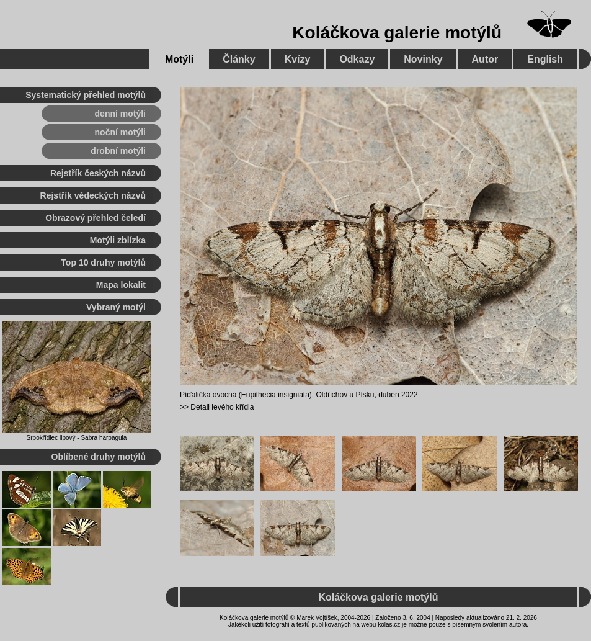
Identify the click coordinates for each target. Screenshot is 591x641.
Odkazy (357, 59)
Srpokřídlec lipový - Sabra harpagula (77, 437)
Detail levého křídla (222, 407)
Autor (485, 59)
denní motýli (120, 114)
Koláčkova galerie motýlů (397, 32)
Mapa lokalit (121, 285)
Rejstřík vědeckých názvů (93, 195)
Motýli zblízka (118, 240)
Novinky (423, 59)
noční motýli (120, 132)
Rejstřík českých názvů (98, 173)
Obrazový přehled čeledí (95, 218)
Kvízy (298, 59)
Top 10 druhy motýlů (103, 262)
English (545, 59)
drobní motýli (118, 151)
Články (239, 59)
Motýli (179, 59)
